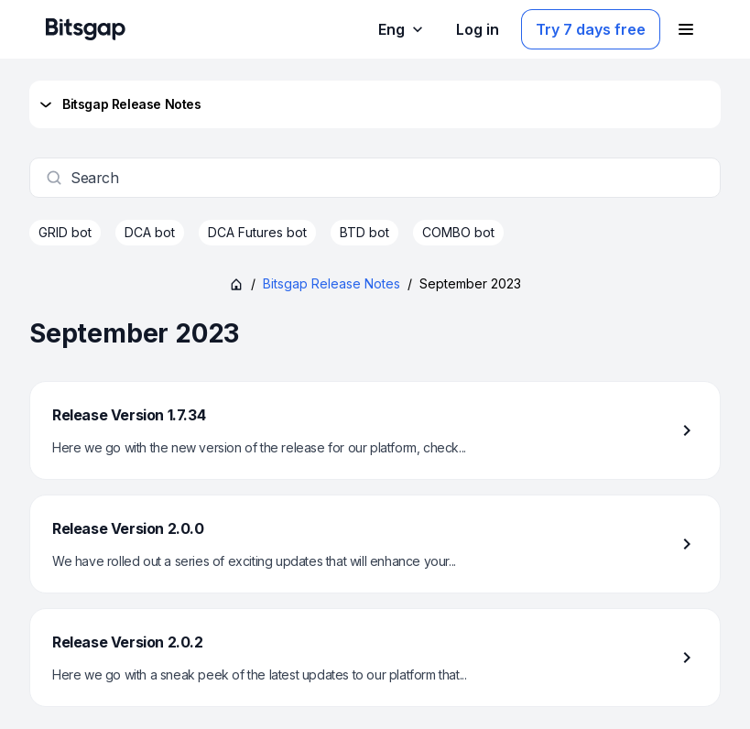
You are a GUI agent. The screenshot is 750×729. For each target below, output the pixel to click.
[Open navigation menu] (686, 29)
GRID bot (65, 232)
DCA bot (150, 232)
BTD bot (364, 232)
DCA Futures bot (257, 232)
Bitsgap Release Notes (119, 104)
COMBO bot (458, 232)
